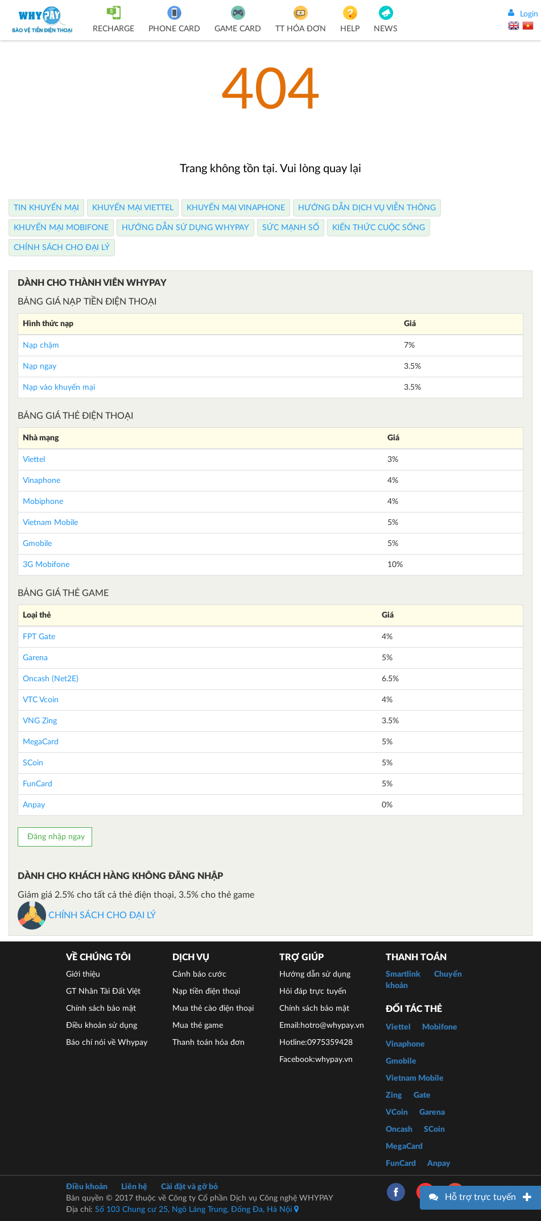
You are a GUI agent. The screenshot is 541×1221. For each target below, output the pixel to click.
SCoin (33, 763)
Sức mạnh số (290, 228)
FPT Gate (39, 637)
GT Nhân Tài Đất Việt (103, 991)
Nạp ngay (39, 366)
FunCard (37, 784)
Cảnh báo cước (199, 974)
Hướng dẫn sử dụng (314, 974)
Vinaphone (41, 481)
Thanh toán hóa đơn (208, 1043)
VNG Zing (40, 721)
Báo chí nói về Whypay (106, 1043)
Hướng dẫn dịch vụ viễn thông (367, 208)
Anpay (34, 805)
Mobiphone (43, 502)
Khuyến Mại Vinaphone (236, 208)
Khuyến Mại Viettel (133, 208)
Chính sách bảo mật (101, 1008)
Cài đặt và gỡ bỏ (189, 1187)
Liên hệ (134, 1187)
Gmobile (37, 544)
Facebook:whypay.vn (316, 1060)
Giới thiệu (83, 974)
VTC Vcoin (41, 700)
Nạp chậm (41, 345)
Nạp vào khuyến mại (59, 387)
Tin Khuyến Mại (46, 208)
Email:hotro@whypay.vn (321, 1026)
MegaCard (41, 742)
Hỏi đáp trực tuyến (312, 991)
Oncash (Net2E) (51, 679)
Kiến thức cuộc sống (378, 228)
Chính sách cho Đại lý (62, 248)
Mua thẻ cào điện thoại (213, 1008)
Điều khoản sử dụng (101, 1026)
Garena (35, 658)
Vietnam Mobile (50, 523)
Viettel (34, 460)
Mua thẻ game (197, 1026)
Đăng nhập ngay (55, 837)
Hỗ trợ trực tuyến (480, 1197)
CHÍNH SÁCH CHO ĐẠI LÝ (87, 915)
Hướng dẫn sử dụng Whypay (185, 228)
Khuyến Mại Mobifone (61, 228)
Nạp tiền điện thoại (206, 991)
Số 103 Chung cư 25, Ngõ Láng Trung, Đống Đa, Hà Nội (197, 1210)
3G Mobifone (46, 565)
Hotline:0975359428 (316, 1043)
